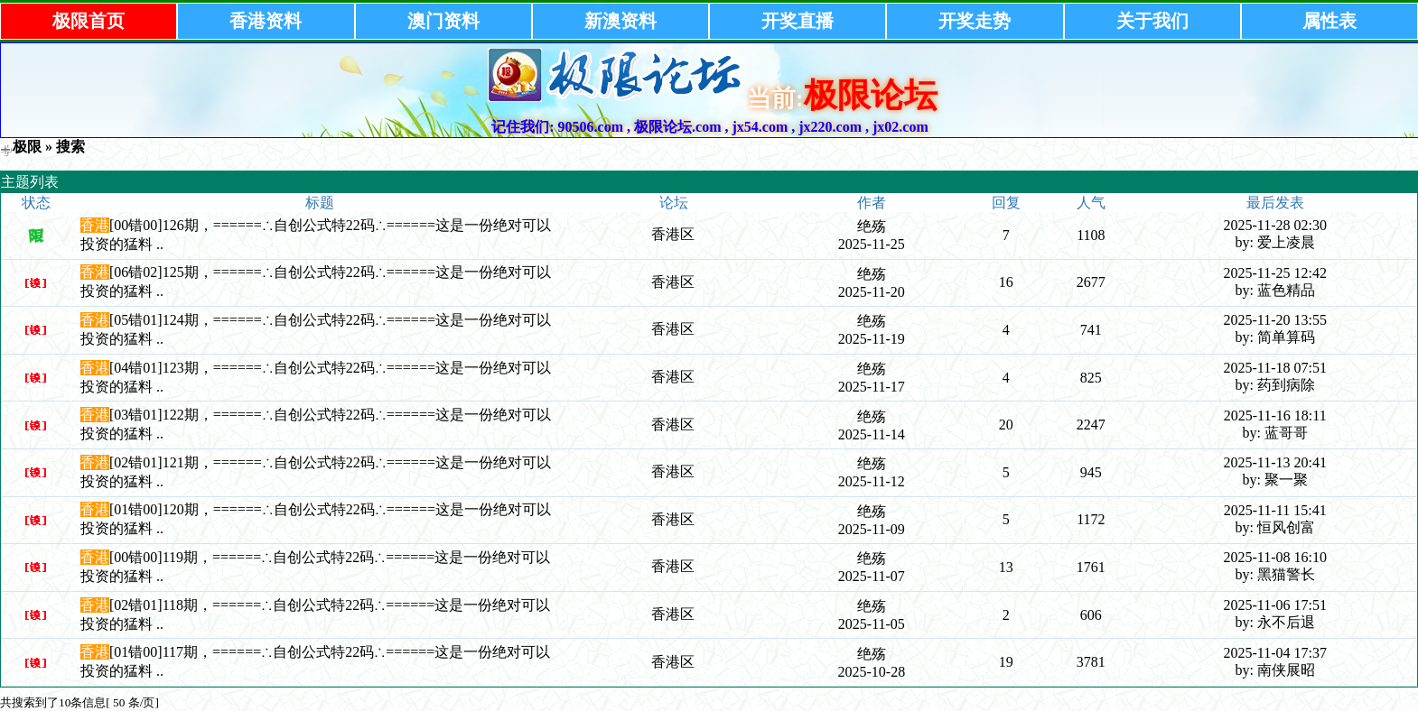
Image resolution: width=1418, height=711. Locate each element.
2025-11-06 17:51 (1275, 605)
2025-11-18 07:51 (1275, 367)
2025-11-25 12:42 (1275, 273)
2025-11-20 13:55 (1275, 320)
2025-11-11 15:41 (1275, 510)
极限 (27, 146)
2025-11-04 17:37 (1275, 652)
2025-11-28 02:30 (1275, 225)
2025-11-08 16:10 (1275, 557)
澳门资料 (443, 21)
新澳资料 (620, 21)
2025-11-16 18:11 (1275, 415)
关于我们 (1152, 21)
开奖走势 (974, 21)
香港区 (673, 234)
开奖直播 (797, 21)
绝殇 (871, 226)
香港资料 (265, 21)
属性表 (1329, 21)
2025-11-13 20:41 (1275, 462)
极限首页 (88, 21)
